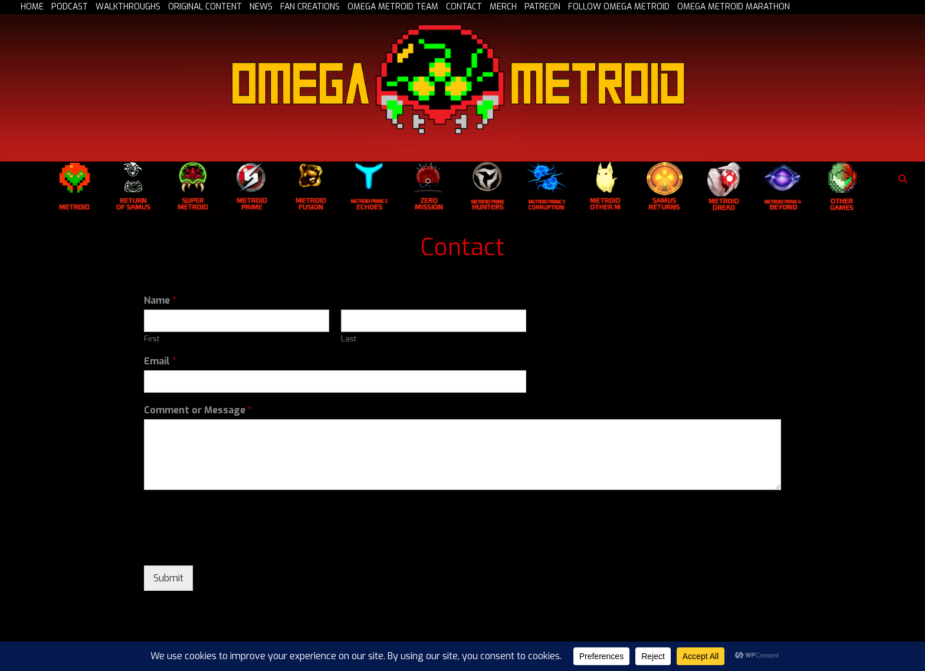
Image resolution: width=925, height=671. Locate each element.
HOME (32, 7)
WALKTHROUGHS (128, 7)
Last (348, 339)
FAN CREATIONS (310, 7)
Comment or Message (198, 410)
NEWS (261, 7)
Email (160, 361)
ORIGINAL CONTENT (205, 7)
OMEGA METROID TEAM (392, 7)
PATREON (542, 7)
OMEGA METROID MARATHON (733, 7)
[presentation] (233, 546)
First (151, 339)
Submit (168, 578)
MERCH (503, 7)
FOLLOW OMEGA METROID (619, 7)
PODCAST (69, 7)
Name (160, 301)
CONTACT (464, 7)
